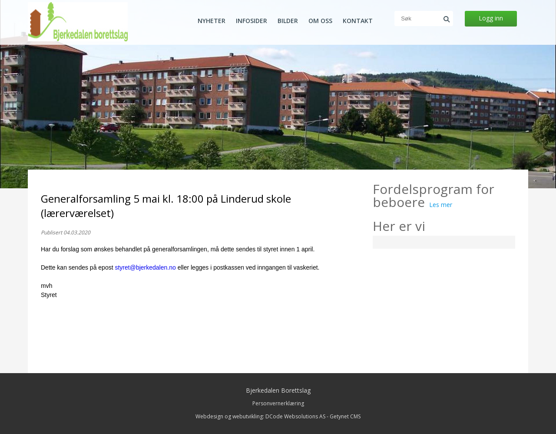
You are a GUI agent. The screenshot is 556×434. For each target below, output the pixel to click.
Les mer (440, 204)
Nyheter (211, 20)
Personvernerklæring (278, 403)
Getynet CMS (345, 416)
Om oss (320, 20)
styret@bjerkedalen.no (145, 267)
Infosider (251, 20)
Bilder (288, 20)
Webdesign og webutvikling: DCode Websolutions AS (260, 416)
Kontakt (358, 20)
